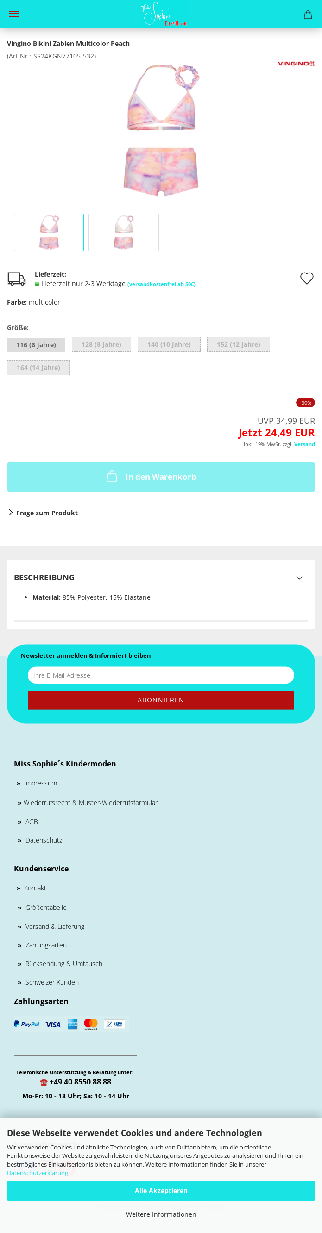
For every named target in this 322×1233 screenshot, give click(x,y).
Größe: (18, 327)
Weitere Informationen (161, 1214)
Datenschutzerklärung (37, 1172)
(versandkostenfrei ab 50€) (161, 283)
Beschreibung (44, 577)
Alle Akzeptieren (161, 1190)
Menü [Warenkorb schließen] (14, 13)
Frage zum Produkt (47, 512)
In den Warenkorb (150, 475)
